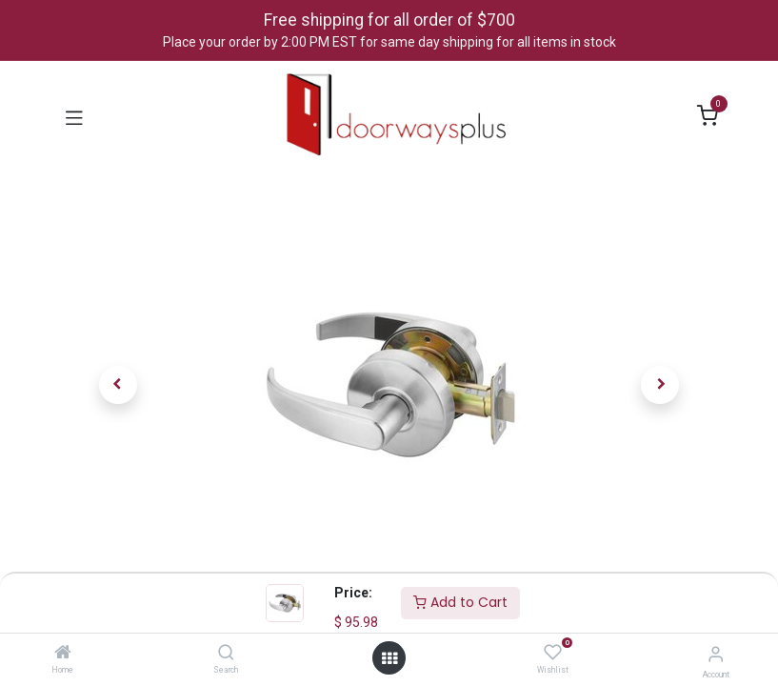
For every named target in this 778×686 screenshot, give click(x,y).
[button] (118, 385)
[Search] (226, 653)
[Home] (62, 653)
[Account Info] (716, 654)
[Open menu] (389, 658)
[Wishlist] (552, 652)
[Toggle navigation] (74, 116)
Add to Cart (460, 602)
